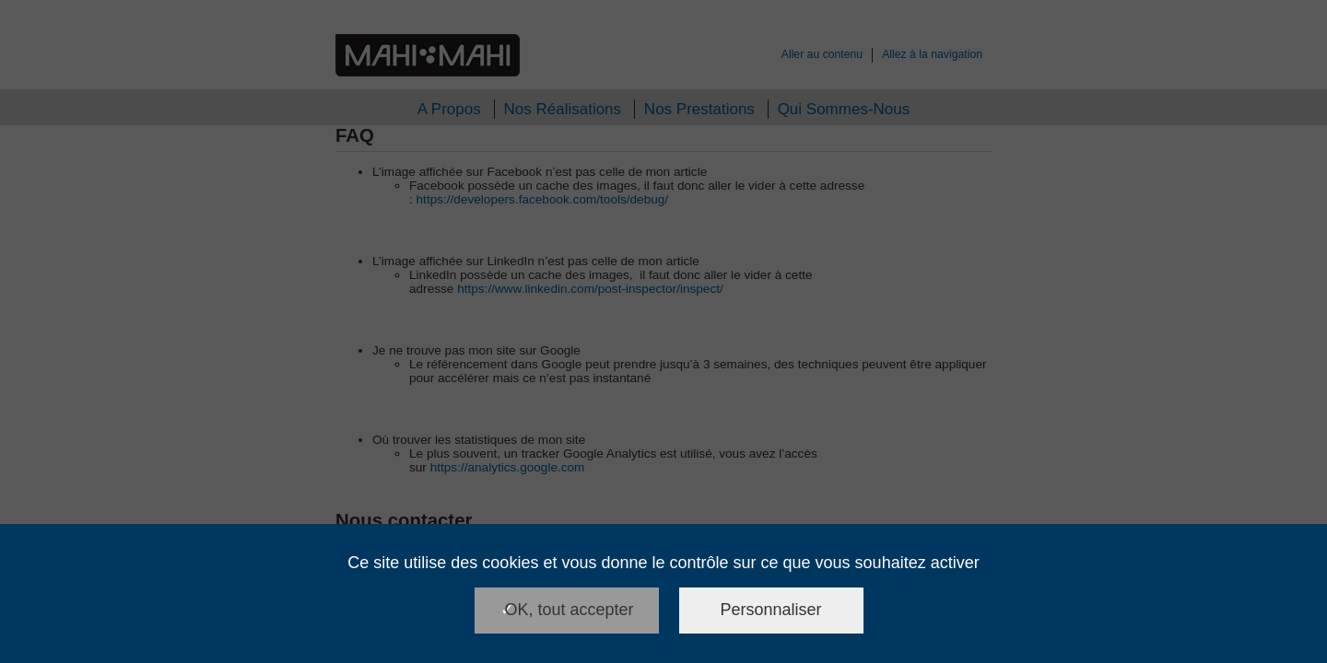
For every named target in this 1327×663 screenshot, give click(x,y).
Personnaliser (771, 609)
